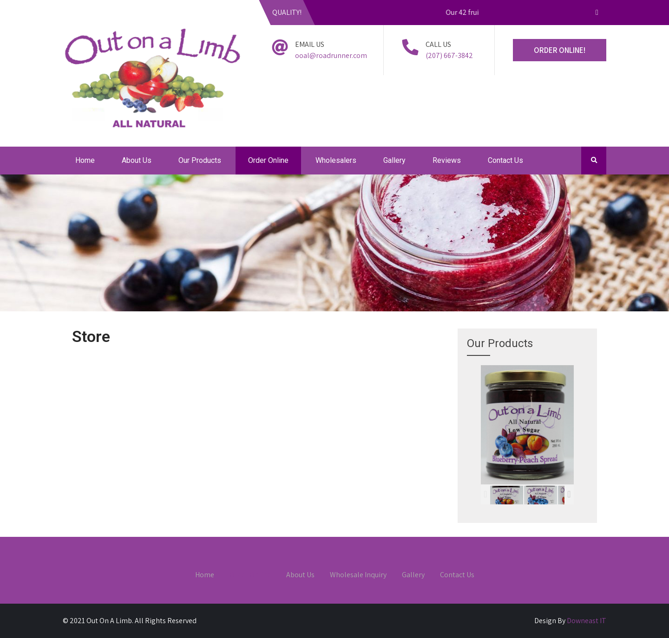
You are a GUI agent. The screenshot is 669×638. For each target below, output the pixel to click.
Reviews (447, 160)
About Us (136, 160)
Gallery (394, 160)
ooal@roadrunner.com (331, 55)
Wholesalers (335, 160)
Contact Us (505, 160)
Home (85, 160)
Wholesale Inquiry (358, 575)
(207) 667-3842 (449, 55)
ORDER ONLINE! (559, 50)
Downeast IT (586, 620)
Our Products (199, 160)
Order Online (268, 160)
